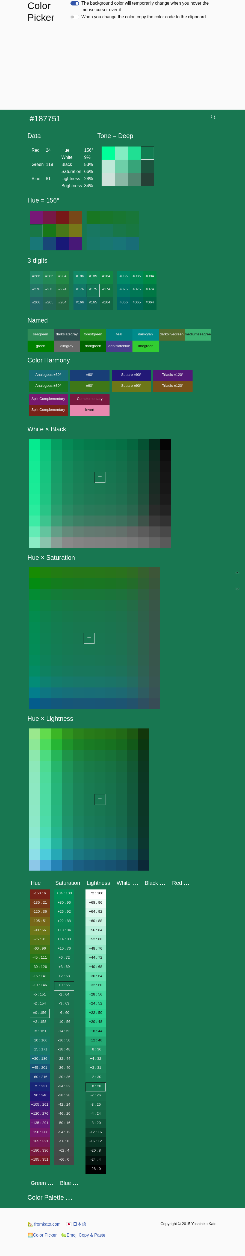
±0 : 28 (95, 1086)
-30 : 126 (40, 967)
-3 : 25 (95, 1104)
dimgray (66, 346)
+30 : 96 (64, 902)
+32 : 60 (95, 985)
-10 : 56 (64, 1022)
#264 (62, 302)
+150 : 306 (39, 1132)
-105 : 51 (40, 921)
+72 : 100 (95, 893)
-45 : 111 (40, 957)
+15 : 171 (39, 1049)
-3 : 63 (64, 1003)
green (40, 346)
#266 (36, 302)
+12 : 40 (95, 1040)
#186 (80, 276)
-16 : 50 (64, 1040)
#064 (150, 302)
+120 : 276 (39, 1113)
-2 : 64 (64, 994)
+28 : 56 (95, 994)
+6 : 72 (64, 957)
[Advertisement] (123, 68)
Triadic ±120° (172, 375)
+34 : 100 (64, 893)
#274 (62, 289)
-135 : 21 (40, 902)
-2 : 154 (40, 1003)
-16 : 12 (95, 1141)
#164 (106, 302)
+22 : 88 (64, 921)
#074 (150, 289)
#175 (93, 289)
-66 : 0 (64, 1159)
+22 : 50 (95, 1013)
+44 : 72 (95, 957)
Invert (89, 410)
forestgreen (93, 334)
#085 (137, 276)
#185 (93, 276)
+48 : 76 (95, 948)
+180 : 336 (39, 1150)
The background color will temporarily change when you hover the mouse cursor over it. (145, 6)
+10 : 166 (39, 1040)
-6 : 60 (64, 1013)
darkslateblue (119, 346)
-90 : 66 (40, 930)
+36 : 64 (95, 976)
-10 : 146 (40, 985)
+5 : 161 (39, 1031)
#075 (137, 289)
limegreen (145, 346)
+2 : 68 (64, 976)
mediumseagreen (198, 334)
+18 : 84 (64, 930)
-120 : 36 (40, 911)
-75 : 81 (40, 939)
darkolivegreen (172, 334)
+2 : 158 (39, 1022)
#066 (124, 302)
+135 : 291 (39, 1123)
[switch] (74, 3)
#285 (49, 276)
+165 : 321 (39, 1141)
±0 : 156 (39, 1013)
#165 (93, 302)
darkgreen (93, 346)
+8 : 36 (95, 1049)
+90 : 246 (39, 1095)
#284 (62, 276)
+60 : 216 (39, 1077)
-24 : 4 (95, 1159)
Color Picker (42, 1235)
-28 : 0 (95, 1169)
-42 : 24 (64, 1104)
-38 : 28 (64, 1095)
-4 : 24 (95, 1113)
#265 (49, 302)
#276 (36, 289)
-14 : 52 (64, 1031)
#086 (124, 276)
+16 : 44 (95, 1031)
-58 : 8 (64, 1141)
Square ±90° (131, 375)
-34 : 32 (64, 1086)
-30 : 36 (64, 1077)
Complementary (89, 399)
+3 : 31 (95, 1067)
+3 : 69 (64, 967)
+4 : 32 (95, 1058)
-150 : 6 (40, 893)
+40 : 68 (95, 967)
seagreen (40, 334)
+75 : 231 (39, 1086)
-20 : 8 (95, 1150)
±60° (89, 375)
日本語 (76, 1224)
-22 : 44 (64, 1058)
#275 (49, 289)
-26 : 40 (64, 1067)
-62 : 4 (64, 1150)
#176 (80, 289)
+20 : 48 (95, 1022)
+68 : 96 (95, 902)
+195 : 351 (39, 1159)
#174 (106, 289)
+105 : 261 (39, 1104)
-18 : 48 (64, 1049)
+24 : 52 (95, 1003)
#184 (106, 276)
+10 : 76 (64, 948)
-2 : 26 (95, 1095)
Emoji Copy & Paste (83, 1235)
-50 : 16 (64, 1123)
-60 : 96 (40, 948)
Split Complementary (48, 399)
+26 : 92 (64, 911)
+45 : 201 (39, 1067)
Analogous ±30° (48, 375)
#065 (137, 302)
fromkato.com (44, 1224)
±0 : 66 (64, 985)
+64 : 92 (95, 911)
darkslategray (67, 334)
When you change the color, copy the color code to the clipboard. (144, 16)
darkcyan (145, 334)
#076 (124, 289)
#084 (150, 276)
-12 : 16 (95, 1132)
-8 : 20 (95, 1123)
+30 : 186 (39, 1058)
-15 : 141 (40, 976)
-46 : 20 (64, 1113)
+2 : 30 (95, 1077)
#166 (80, 302)
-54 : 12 (64, 1132)
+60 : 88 (95, 921)
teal (119, 334)
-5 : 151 (40, 994)
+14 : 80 (64, 939)
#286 (36, 276)
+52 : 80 (95, 939)
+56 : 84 (95, 930)
